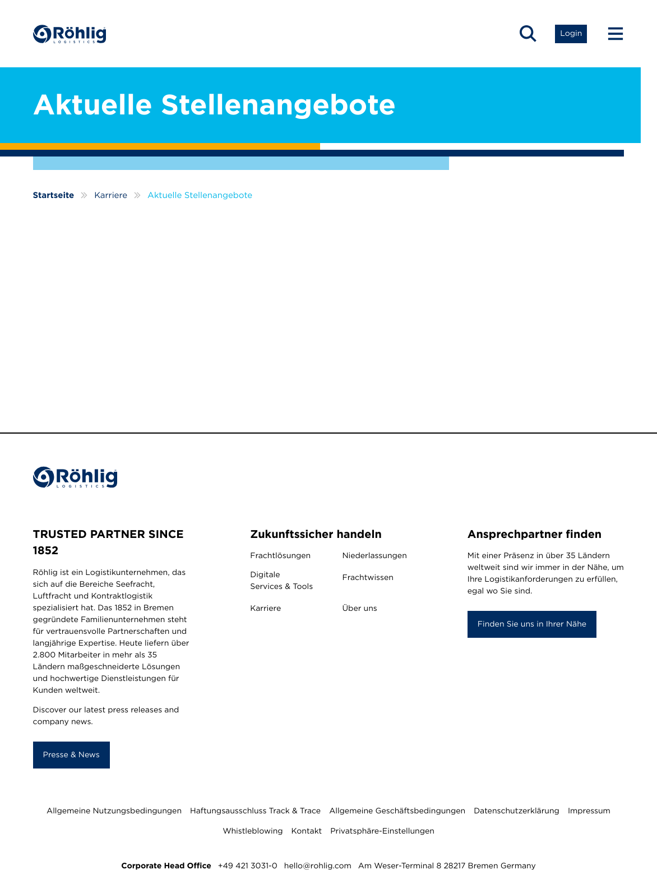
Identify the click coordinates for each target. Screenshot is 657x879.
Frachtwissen (367, 577)
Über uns (359, 608)
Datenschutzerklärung (516, 811)
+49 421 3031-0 (247, 866)
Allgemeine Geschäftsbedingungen (397, 811)
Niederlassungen (374, 555)
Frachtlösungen (280, 555)
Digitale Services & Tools (281, 580)
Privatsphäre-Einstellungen (382, 831)
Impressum (589, 811)
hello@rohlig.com (317, 866)
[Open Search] (528, 33)
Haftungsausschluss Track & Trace (255, 811)
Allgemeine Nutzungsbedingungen (114, 811)
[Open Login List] (571, 33)
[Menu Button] (610, 33)
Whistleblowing (253, 831)
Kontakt (307, 831)
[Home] (69, 34)
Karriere (265, 608)
